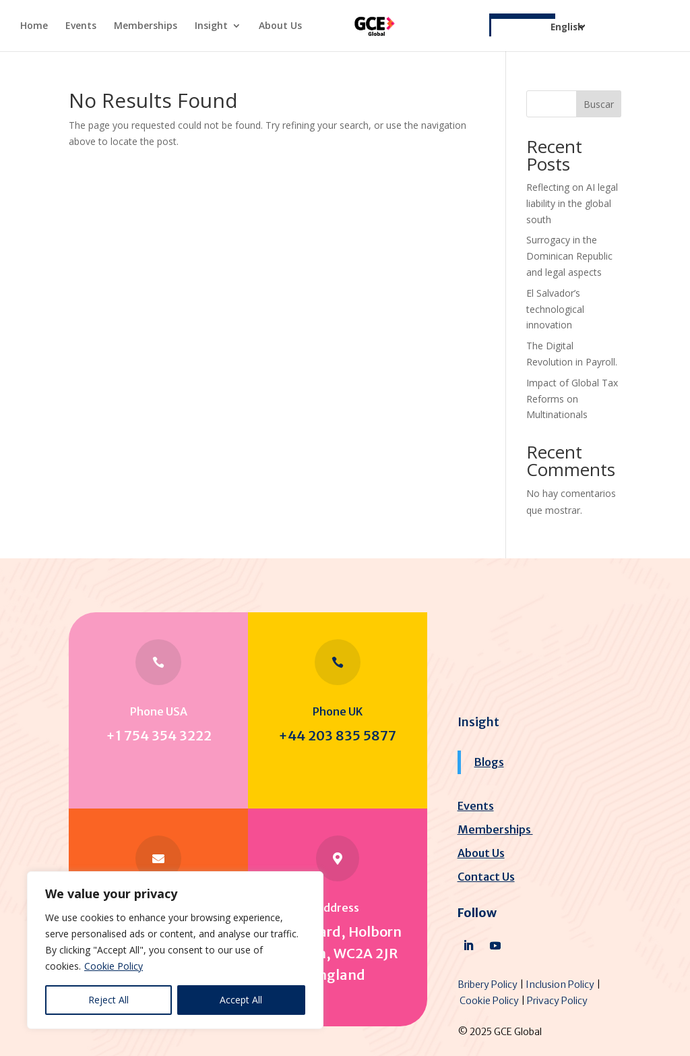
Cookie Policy (113, 966)
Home (34, 26)
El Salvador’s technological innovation (555, 309)
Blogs (489, 762)
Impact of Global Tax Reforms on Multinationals (572, 398)
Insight (211, 26)
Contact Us (486, 876)
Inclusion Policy (560, 984)
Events (80, 26)
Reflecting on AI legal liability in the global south (572, 203)
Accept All (241, 999)
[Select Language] (538, 35)
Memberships (145, 26)
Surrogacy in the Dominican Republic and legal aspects (569, 255)
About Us (280, 26)
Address (337, 907)
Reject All (108, 999)
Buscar (599, 104)
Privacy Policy (557, 1001)
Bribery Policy (488, 984)
